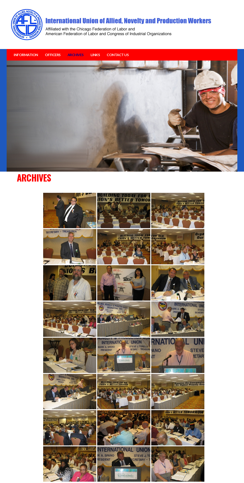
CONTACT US (118, 55)
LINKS (95, 55)
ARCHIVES (76, 55)
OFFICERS (53, 55)
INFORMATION (26, 55)
